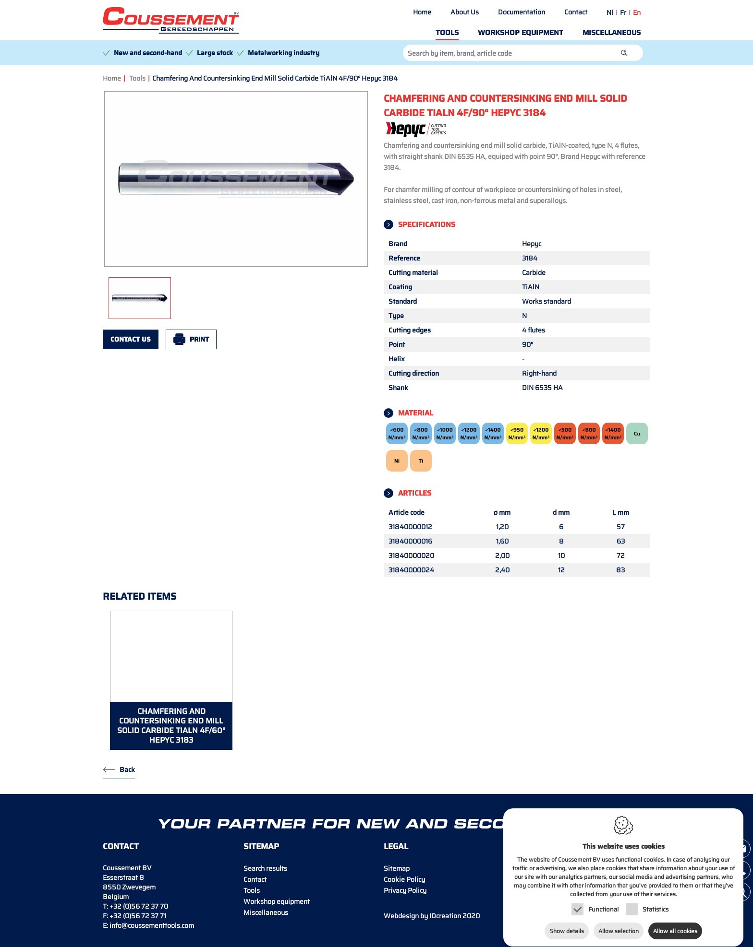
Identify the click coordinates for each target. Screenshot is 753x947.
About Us (464, 12)
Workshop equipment (520, 32)
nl (610, 12)
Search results (265, 868)
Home (422, 12)
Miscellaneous (612, 32)
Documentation (521, 12)
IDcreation (422, 916)
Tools (447, 32)
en (637, 12)
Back (127, 769)
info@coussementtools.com (151, 925)
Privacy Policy (405, 890)
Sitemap (397, 868)
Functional (603, 908)
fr (623, 12)
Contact (575, 12)
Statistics (655, 908)
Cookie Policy (404, 879)
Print (199, 339)
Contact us (130, 339)
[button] (624, 53)
